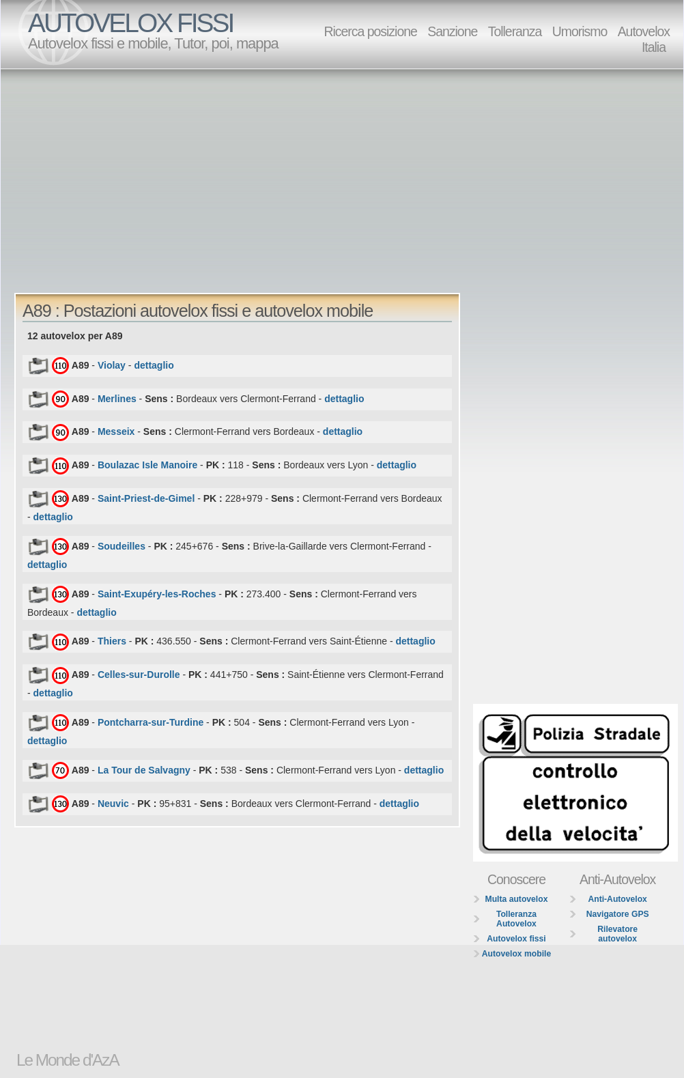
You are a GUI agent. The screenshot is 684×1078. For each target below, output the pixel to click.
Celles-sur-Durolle (139, 674)
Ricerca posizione (370, 31)
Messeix (116, 431)
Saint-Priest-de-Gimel (146, 498)
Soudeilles (121, 545)
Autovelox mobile (516, 954)
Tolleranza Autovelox (516, 918)
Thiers (112, 641)
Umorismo (580, 31)
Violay (112, 365)
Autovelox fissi (516, 939)
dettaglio (153, 365)
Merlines (117, 398)
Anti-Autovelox (617, 899)
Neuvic (113, 802)
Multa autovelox (516, 899)
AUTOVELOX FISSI (130, 23)
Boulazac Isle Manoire (147, 464)
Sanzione (452, 31)
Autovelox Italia (644, 39)
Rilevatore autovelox (617, 934)
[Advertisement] (269, 174)
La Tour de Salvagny (144, 769)
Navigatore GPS (617, 914)
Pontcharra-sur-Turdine (150, 722)
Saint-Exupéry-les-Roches (157, 593)
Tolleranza (515, 31)
